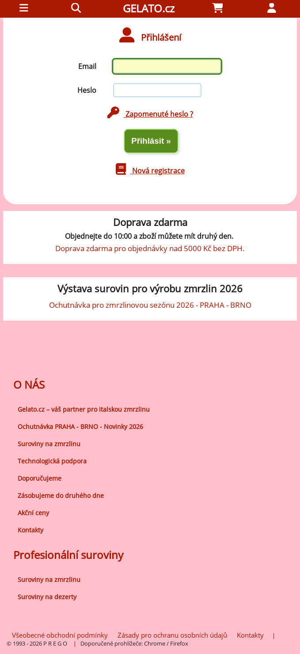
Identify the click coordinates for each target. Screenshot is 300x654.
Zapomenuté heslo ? (150, 114)
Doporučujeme (39, 478)
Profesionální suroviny (68, 554)
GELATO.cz (149, 8)
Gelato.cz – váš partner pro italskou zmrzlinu (84, 409)
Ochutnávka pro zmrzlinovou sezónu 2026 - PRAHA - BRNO (150, 304)
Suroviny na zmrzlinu (49, 444)
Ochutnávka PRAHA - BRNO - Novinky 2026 (80, 426)
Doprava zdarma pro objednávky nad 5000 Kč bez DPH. (150, 248)
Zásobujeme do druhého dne (61, 495)
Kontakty (30, 530)
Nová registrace (150, 171)
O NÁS (29, 384)
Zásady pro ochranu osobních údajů (172, 635)
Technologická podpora (52, 461)
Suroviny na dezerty (47, 597)
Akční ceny (33, 513)
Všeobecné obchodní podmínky (60, 635)
